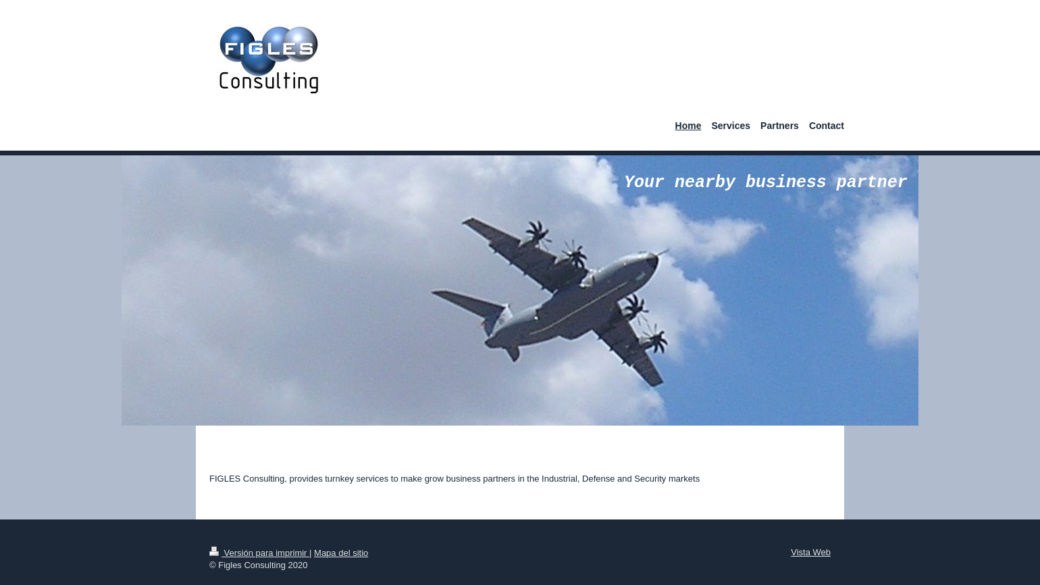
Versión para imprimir (259, 553)
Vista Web (811, 552)
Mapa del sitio (341, 553)
